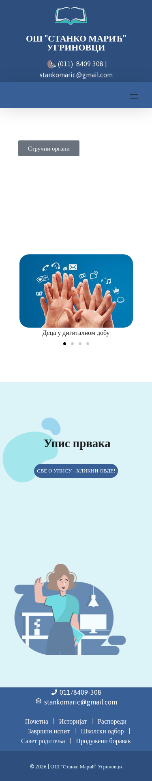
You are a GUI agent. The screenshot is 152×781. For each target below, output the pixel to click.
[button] (64, 343)
